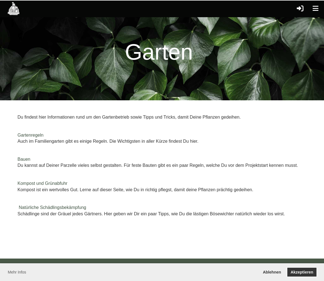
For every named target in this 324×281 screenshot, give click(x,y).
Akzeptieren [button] (302, 272)
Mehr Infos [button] (17, 272)
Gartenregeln (30, 135)
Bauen (24, 159)
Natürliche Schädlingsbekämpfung (52, 207)
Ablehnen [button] (272, 272)
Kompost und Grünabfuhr (43, 183)
